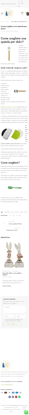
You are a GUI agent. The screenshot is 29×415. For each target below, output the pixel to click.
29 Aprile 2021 (6, 271)
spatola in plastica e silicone (9, 107)
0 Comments (15, 271)
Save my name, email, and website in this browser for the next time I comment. (14, 320)
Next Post (14, 229)
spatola (3, 71)
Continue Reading (6, 286)
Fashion (7, 21)
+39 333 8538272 (7, 385)
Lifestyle (11, 31)
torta (26, 212)
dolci (13, 212)
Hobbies (7, 31)
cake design (7, 212)
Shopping (16, 31)
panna (16, 212)
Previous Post (18, 223)
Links (19, 6)
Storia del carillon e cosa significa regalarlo (11, 274)
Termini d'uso (24, 405)
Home (2, 21)
